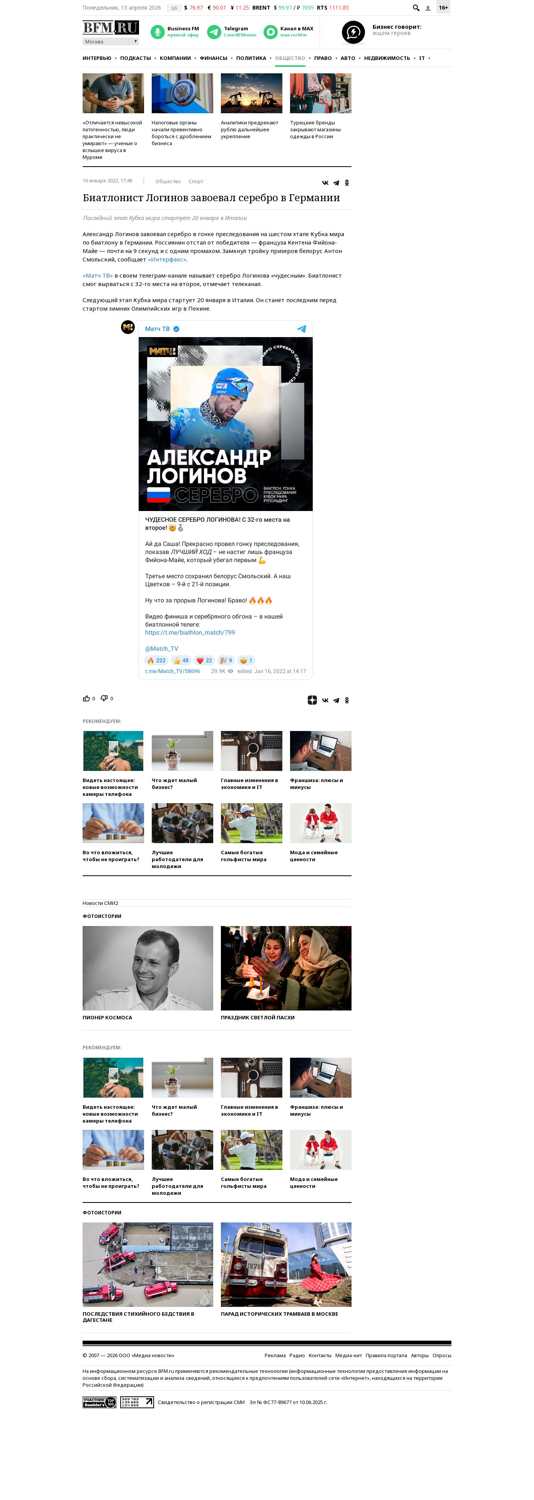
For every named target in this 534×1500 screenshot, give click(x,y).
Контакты (320, 1355)
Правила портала (386, 1355)
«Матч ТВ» (98, 275)
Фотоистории (102, 916)
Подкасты (135, 58)
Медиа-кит (348, 1355)
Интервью (97, 58)
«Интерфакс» (167, 259)
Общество (290, 58)
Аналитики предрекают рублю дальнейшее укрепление (249, 129)
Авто (348, 58)
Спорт (196, 181)
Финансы (213, 58)
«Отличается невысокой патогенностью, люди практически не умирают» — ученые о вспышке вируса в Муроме (112, 139)
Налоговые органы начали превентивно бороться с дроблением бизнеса (181, 133)
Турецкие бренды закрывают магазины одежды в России (315, 129)
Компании (175, 58)
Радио (297, 1355)
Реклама (275, 1355)
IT (422, 58)
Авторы (420, 1355)
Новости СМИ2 (100, 903)
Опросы (442, 1355)
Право (323, 58)
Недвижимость (387, 58)
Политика (251, 58)
